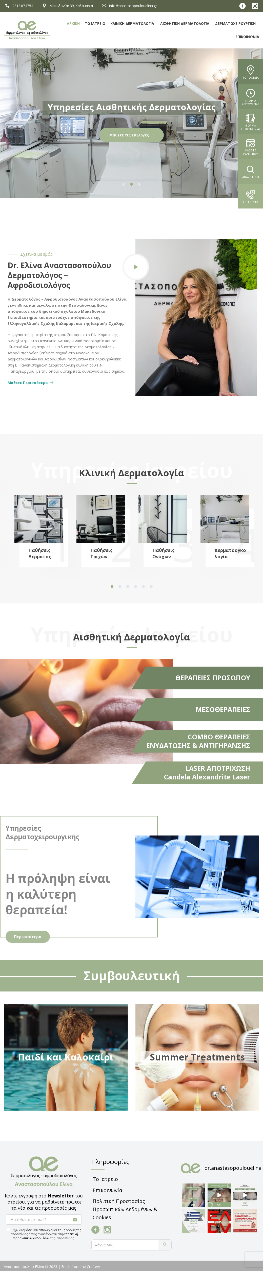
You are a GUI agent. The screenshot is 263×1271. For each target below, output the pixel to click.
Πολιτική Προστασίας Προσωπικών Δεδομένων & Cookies (125, 1209)
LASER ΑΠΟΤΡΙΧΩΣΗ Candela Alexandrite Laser (207, 772)
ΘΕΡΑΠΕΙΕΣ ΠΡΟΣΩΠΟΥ (212, 677)
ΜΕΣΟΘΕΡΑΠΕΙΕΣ (223, 709)
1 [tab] (124, 184)
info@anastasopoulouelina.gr (128, 5)
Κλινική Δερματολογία (132, 23)
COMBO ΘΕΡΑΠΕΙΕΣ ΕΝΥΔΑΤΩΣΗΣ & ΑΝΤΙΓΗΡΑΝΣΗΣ (198, 741)
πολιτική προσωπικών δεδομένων (45, 1236)
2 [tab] (131, 184)
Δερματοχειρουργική (235, 23)
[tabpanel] (131, 123)
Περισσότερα (28, 936)
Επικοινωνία (247, 36)
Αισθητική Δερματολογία (184, 23)
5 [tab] (143, 587)
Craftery (93, 1266)
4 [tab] (135, 587)
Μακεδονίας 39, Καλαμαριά (67, 5)
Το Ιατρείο (95, 23)
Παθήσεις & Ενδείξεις (131, 135)
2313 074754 (18, 5)
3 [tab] (139, 184)
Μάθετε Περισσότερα (30, 382)
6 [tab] (151, 587)
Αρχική (73, 23)
